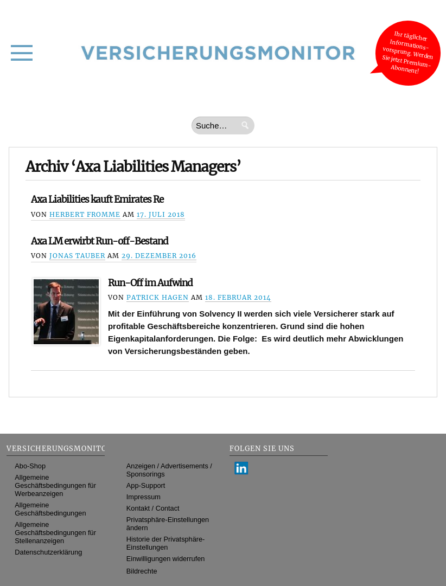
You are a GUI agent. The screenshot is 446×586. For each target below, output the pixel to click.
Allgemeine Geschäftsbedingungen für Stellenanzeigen (55, 532)
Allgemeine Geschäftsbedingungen (50, 509)
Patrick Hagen (157, 297)
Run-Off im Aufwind (150, 283)
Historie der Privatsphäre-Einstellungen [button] (165, 543)
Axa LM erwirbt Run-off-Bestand (99, 241)
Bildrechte (141, 571)
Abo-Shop (30, 466)
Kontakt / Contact (153, 508)
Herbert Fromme (84, 214)
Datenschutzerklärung (48, 552)
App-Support (145, 485)
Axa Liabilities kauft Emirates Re (97, 199)
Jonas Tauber (77, 256)
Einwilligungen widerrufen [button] (165, 559)
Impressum (143, 497)
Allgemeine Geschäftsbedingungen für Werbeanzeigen (55, 485)
